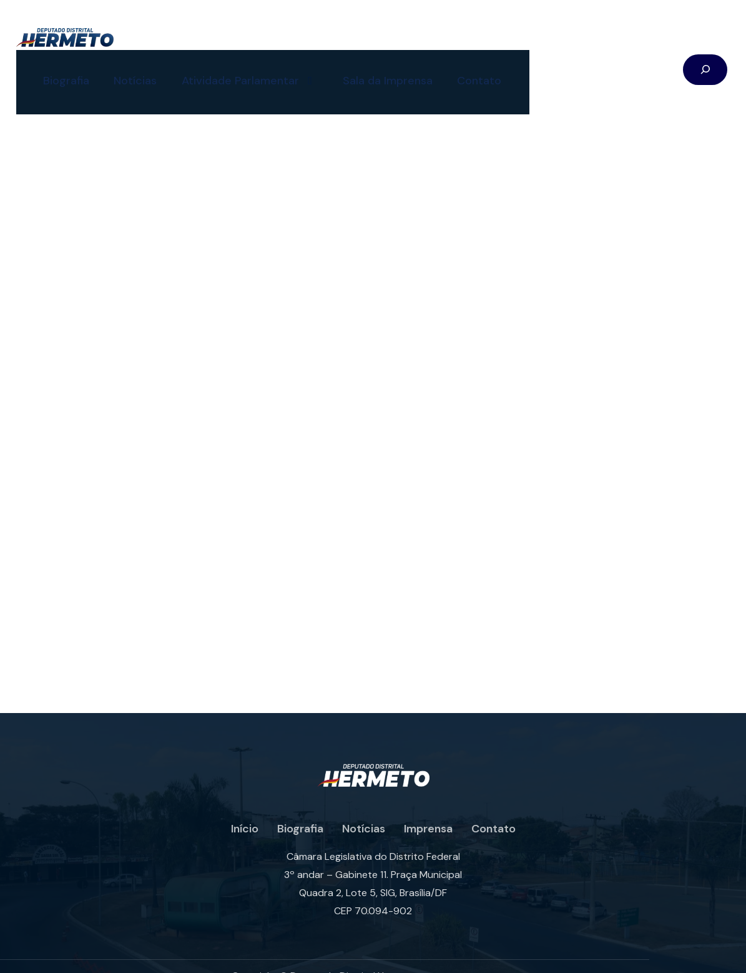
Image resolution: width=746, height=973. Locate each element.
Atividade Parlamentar (239, 66)
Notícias (123, 65)
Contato (470, 65)
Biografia (54, 65)
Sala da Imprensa (378, 65)
